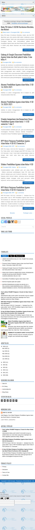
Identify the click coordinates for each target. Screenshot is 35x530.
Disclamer (5, 469)
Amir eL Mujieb (7, 412)
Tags (11, 256)
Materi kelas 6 (6, 32)
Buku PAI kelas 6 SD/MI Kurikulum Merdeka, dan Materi (17, 28)
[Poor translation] (7, 498)
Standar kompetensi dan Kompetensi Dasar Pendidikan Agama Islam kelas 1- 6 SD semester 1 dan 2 (17, 121)
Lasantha (28, 483)
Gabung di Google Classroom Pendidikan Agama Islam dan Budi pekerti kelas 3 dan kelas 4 (16, 57)
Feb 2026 (5, 356)
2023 (4, 367)
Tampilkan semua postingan (19, 23)
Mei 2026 (5, 348)
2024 (4, 364)
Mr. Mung (4, 386)
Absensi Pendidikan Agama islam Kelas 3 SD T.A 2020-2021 (17, 85)
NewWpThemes (12, 483)
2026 (4, 346)
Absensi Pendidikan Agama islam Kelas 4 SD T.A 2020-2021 (17, 103)
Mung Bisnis (31, 485)
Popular (4, 256)
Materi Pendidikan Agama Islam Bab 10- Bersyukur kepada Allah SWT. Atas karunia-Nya (20, 322)
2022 (4, 370)
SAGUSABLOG (6, 389)
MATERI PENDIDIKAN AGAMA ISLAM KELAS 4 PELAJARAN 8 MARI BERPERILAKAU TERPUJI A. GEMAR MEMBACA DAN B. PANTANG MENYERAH (16, 286)
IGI (33, 481)
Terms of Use (6, 472)
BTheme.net (19, 485)
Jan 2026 (5, 358)
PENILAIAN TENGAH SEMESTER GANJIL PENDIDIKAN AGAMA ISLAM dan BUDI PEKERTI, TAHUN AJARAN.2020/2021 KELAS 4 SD (17, 274)
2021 (4, 372)
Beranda (12, 213)
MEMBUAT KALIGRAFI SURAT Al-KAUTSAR (20, 332)
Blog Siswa (5, 392)
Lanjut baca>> (28, 50)
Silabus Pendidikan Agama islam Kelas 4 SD (17, 164)
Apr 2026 (5, 351)
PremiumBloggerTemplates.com (8, 485)
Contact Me (5, 475)
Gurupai (13, 481)
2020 (4, 375)
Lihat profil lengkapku (8, 419)
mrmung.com (14, 486)
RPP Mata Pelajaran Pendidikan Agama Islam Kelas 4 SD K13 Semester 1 (15, 188)
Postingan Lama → (28, 213)
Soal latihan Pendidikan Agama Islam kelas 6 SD (15, 279)
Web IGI (4, 383)
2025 (4, 362)
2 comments (20, 192)
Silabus (14, 167)
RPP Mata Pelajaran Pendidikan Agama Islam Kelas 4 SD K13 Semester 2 (15, 142)
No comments (26, 32)
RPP (13, 146)
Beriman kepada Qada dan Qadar (11, 281)
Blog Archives (19, 256)
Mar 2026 (5, 353)
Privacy (4, 466)
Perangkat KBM (15, 32)
